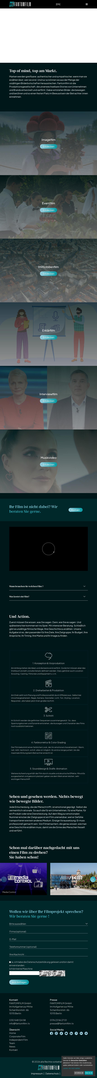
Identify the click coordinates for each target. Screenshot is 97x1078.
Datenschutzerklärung (38, 961)
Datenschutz (52, 1073)
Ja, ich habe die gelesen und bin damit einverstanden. (41, 963)
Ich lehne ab (79, 1073)
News (12, 1046)
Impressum (37, 1073)
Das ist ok (88, 1073)
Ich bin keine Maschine (21, 968)
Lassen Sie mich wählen (71, 1068)
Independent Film (18, 1039)
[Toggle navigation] (87, 4)
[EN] (58, 4)
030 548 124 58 (17, 1020)
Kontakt (75, 509)
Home (12, 1033)
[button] (93, 879)
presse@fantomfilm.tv (62, 1023)
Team (12, 1043)
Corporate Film (17, 1036)
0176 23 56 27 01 (58, 1020)
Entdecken (48, 146)
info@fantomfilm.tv (19, 1023)
